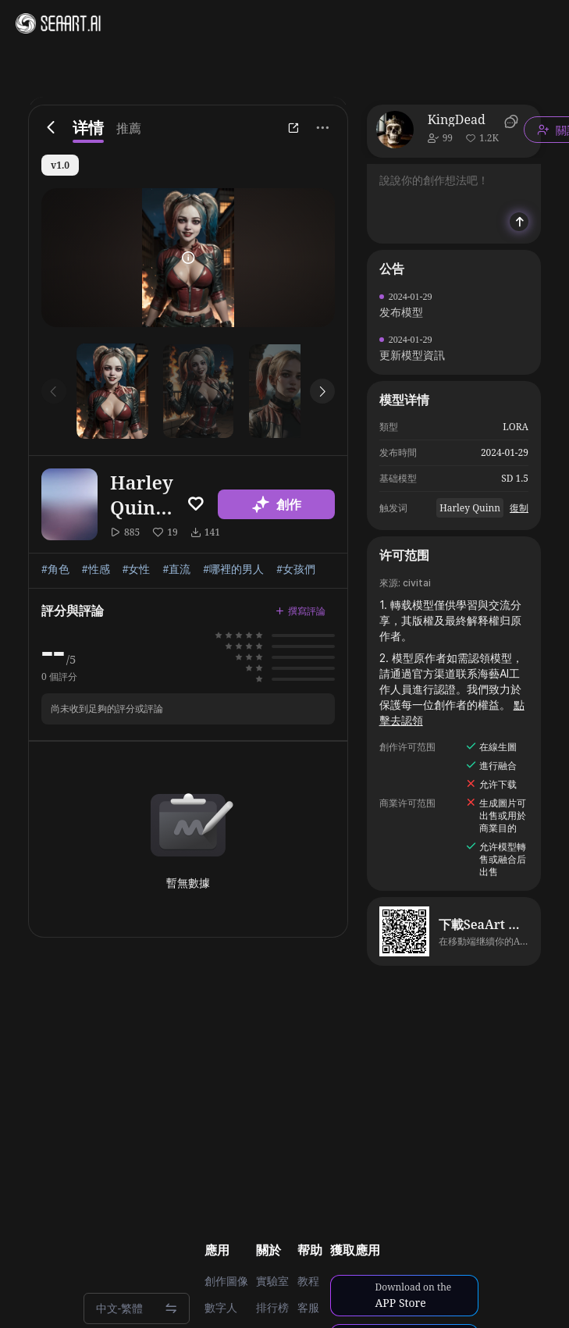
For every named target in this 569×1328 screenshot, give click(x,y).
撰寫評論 (300, 611)
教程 (308, 1281)
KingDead (456, 119)
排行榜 (272, 1307)
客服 (308, 1307)
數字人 (220, 1307)
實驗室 (272, 1281)
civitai (417, 583)
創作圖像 (226, 1281)
